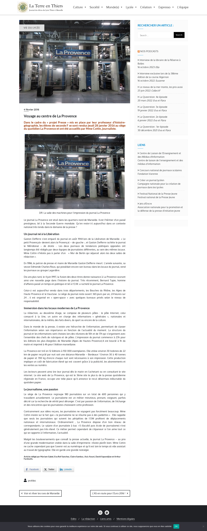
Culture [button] (80, 7)
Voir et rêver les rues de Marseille (42, 493)
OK (176, 526)
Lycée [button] (131, 7)
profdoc (30, 480)
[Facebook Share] (32, 469)
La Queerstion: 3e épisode (153, 106)
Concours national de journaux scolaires (161, 170)
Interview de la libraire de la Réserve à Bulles (159, 62)
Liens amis (105, 518)
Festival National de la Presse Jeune (158, 193)
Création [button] (148, 7)
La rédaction (88, 518)
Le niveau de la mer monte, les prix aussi (161, 87)
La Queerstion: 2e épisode (153, 116)
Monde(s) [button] (114, 7)
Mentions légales (126, 518)
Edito (73, 518)
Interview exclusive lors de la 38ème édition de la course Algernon (158, 75)
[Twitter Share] (49, 469)
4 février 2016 (31, 109)
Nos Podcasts (149, 51)
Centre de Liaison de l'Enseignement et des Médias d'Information (159, 155)
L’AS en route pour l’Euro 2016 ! (108, 493)
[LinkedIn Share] (66, 469)
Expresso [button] (166, 7)
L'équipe (183, 7)
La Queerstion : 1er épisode (154, 126)
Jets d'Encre (146, 203)
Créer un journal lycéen (152, 180)
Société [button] (96, 7)
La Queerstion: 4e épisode (153, 96)
